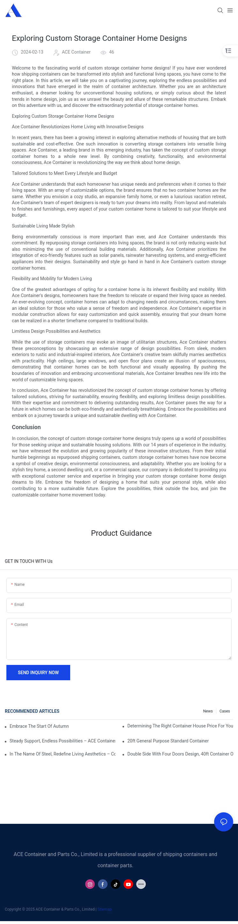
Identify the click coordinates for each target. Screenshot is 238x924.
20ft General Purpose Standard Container (168, 740)
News (208, 711)
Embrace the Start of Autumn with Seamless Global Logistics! (39, 726)
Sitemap (105, 909)
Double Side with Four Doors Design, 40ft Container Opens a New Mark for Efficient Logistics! (180, 753)
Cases (224, 711)
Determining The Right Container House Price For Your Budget (180, 725)
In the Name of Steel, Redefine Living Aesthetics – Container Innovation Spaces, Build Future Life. (62, 753)
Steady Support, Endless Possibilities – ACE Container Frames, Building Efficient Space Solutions (62, 740)
